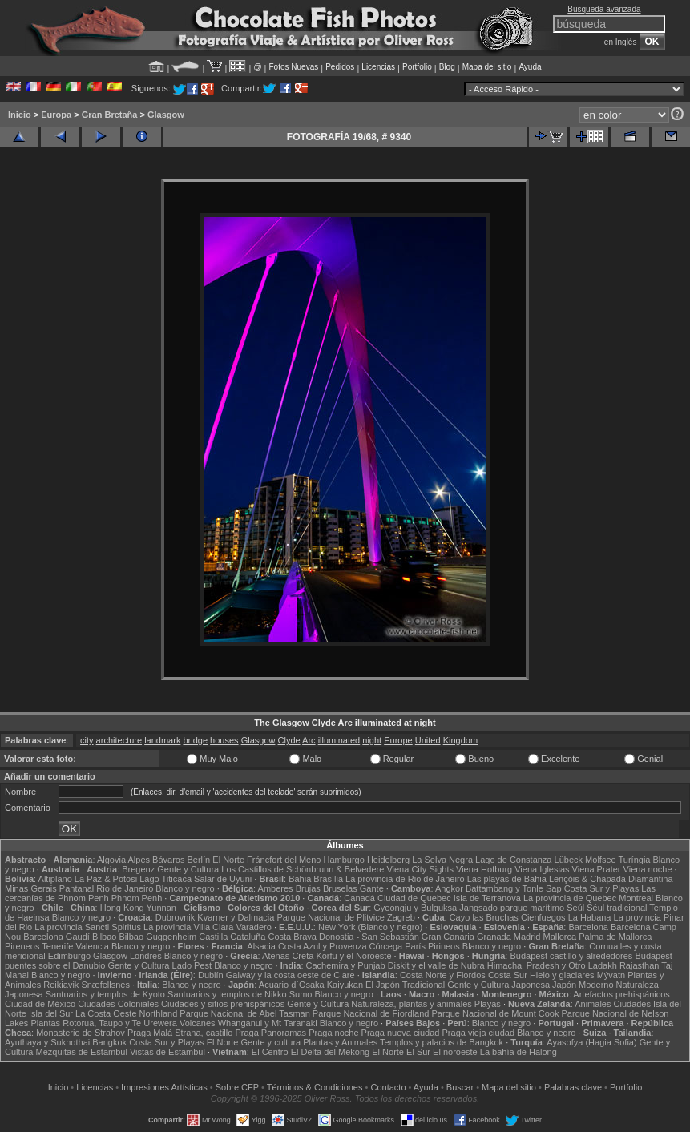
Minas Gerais (31, 888)
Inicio (19, 114)
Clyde (289, 740)
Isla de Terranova (487, 898)
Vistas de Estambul (167, 1052)
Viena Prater (596, 869)
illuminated (339, 740)
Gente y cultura (271, 1042)
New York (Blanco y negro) (370, 927)
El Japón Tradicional (405, 984)
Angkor (449, 888)
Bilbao (104, 936)
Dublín (211, 975)
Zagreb (401, 917)
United (428, 740)
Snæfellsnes (105, 984)
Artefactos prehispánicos (621, 994)
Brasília (328, 879)
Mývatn (611, 975)
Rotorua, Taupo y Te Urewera (120, 1023)
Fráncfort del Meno (284, 859)
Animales (593, 1004)
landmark (162, 740)
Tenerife (57, 946)
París (415, 946)
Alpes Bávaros (155, 859)
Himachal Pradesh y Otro (536, 965)
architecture (119, 740)
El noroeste (455, 1052)
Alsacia (261, 946)
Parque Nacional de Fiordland (371, 1013)
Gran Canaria (448, 936)
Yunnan (161, 907)
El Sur (418, 1052)
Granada (494, 936)
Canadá (359, 898)
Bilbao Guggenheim (158, 936)
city (87, 740)
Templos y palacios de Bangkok (441, 1042)
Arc (309, 740)
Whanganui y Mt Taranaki (267, 1023)
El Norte (228, 859)
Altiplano (55, 879)
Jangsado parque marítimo (511, 907)
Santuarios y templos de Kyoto (105, 994)
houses (224, 740)
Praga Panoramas (270, 1032)
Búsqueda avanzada (603, 9)
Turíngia (635, 859)
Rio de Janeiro (124, 888)
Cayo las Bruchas (484, 917)
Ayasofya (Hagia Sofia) (591, 1042)
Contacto (388, 1087)
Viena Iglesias (541, 869)
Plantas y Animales (340, 1042)
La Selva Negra (442, 859)
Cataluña (247, 936)
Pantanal (76, 888)
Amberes (275, 888)
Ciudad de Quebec (414, 898)
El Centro (270, 1052)
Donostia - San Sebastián (369, 936)
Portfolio (417, 66)
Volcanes (198, 1023)
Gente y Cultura (188, 869)
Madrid (527, 936)
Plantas (45, 1023)
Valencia (91, 946)
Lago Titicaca (165, 879)
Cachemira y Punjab (345, 965)
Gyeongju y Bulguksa (415, 907)
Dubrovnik (175, 917)
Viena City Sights (420, 869)
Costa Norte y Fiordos (443, 975)
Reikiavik (61, 984)
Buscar (460, 1087)
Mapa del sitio (487, 66)
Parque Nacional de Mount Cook (495, 1013)
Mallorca (560, 936)
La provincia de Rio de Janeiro (405, 879)
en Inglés (620, 42)
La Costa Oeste (105, 1013)
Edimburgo (69, 956)
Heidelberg (388, 859)
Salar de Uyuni (223, 879)
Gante (372, 888)
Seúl (575, 907)
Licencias (378, 66)
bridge (195, 740)
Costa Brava (292, 936)
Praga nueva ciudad (400, 1032)
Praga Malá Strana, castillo (179, 1032)
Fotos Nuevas (294, 66)
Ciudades (632, 1004)
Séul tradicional (617, 907)
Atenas (275, 956)
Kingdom (460, 740)
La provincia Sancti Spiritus (87, 927)
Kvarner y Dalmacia (235, 917)
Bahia (300, 879)
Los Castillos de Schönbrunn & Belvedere (302, 869)
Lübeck (569, 859)
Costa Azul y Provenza (322, 946)
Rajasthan (639, 965)
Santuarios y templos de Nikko (227, 994)
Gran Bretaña (110, 114)
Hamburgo (344, 859)
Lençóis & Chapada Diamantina (611, 879)
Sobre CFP (237, 1087)
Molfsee (600, 859)
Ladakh (602, 965)
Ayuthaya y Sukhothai (47, 1042)
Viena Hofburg (484, 869)
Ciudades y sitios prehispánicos (222, 1004)
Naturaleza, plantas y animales (411, 1004)
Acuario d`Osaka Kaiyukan (311, 984)
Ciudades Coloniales (118, 1004)
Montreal (636, 898)
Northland (158, 1013)
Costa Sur (507, 975)
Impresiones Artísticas (164, 1087)
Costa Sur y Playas (602, 888)
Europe (398, 740)
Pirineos (444, 946)
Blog (447, 66)
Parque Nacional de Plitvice (330, 917)
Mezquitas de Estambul (81, 1052)
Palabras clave (573, 1087)
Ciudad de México (40, 1004)
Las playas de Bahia (507, 879)
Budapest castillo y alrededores (571, 956)
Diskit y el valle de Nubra (436, 965)
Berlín (198, 859)
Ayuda (530, 66)
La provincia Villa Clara (188, 927)
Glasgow (165, 114)
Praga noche (333, 1032)
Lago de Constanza (513, 859)
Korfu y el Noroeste (353, 956)
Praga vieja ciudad (478, 1032)
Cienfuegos (543, 917)
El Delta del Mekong (330, 1052)
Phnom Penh (137, 898)
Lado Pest (192, 965)
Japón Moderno (582, 984)
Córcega (386, 946)
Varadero (253, 927)
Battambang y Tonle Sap (514, 888)
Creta (302, 956)
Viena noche (647, 869)
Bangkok (109, 1042)
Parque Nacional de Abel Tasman (244, 1013)
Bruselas (340, 888)
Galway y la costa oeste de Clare (290, 975)
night (371, 740)
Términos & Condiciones (315, 1087)
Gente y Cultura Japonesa (498, 984)
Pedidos (339, 66)
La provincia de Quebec (569, 898)
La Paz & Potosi (106, 879)
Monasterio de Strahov (80, 1032)
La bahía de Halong (518, 1052)
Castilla (213, 936)
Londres (146, 956)
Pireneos (22, 946)
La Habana (589, 917)
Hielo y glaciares (562, 975)
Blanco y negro (184, 888)
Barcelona (588, 927)
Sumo (301, 994)
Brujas (308, 888)
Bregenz (138, 869)
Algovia (111, 859)
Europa (56, 114)
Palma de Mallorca (615, 936)
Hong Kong (122, 907)
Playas (487, 1004)
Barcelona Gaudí (56, 936)
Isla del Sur (51, 1013)
